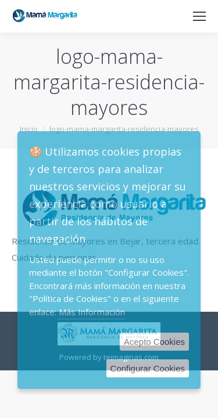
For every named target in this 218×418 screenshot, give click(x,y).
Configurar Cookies (147, 368)
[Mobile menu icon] (199, 16)
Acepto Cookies (154, 342)
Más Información (92, 312)
